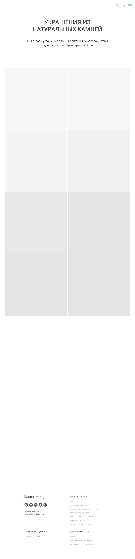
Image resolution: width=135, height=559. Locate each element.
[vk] (45, 504)
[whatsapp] (40, 504)
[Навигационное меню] (130, 5)
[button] (118, 5)
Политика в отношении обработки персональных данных (84, 511)
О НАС (73, 501)
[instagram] (26, 504)
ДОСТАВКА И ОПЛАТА (79, 505)
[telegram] (36, 504)
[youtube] (31, 504)
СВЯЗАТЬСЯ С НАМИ (33, 536)
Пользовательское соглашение (83, 516)
